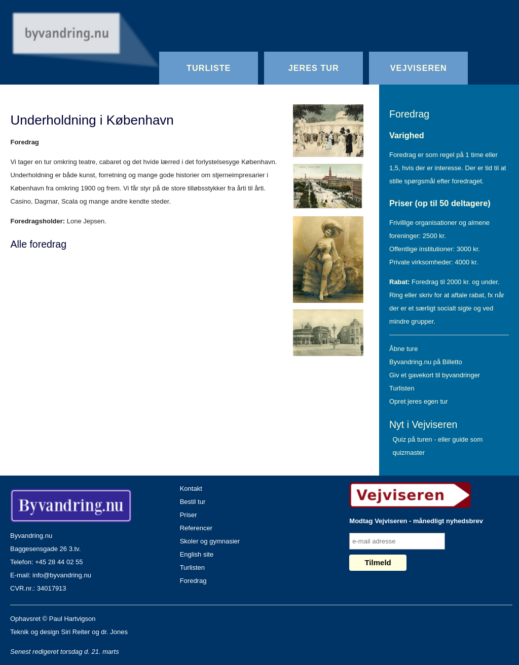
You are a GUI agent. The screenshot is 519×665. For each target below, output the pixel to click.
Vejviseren (418, 67)
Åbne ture (403, 349)
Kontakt (191, 488)
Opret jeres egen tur (418, 401)
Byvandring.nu (31, 535)
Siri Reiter (75, 632)
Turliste (209, 67)
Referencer (196, 528)
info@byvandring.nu (61, 575)
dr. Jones (114, 632)
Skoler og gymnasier (210, 541)
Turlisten (401, 388)
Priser (188, 515)
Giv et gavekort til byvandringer (434, 375)
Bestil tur (193, 501)
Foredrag (409, 114)
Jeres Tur (313, 67)
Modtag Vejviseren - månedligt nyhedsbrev (416, 521)
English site (196, 554)
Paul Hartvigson (72, 618)
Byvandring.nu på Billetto (425, 362)
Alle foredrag (38, 244)
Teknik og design (34, 632)
